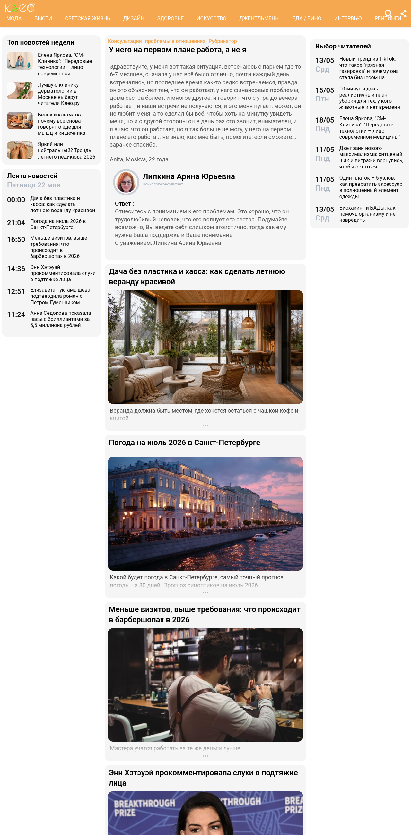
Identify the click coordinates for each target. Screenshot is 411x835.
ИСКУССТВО (211, 18)
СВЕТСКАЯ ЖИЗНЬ (87, 18)
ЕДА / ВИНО (307, 18)
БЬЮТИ (43, 18)
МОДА (14, 18)
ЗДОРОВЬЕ (170, 18)
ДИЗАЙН (133, 18)
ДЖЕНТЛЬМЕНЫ (259, 18)
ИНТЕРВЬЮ (348, 18)
